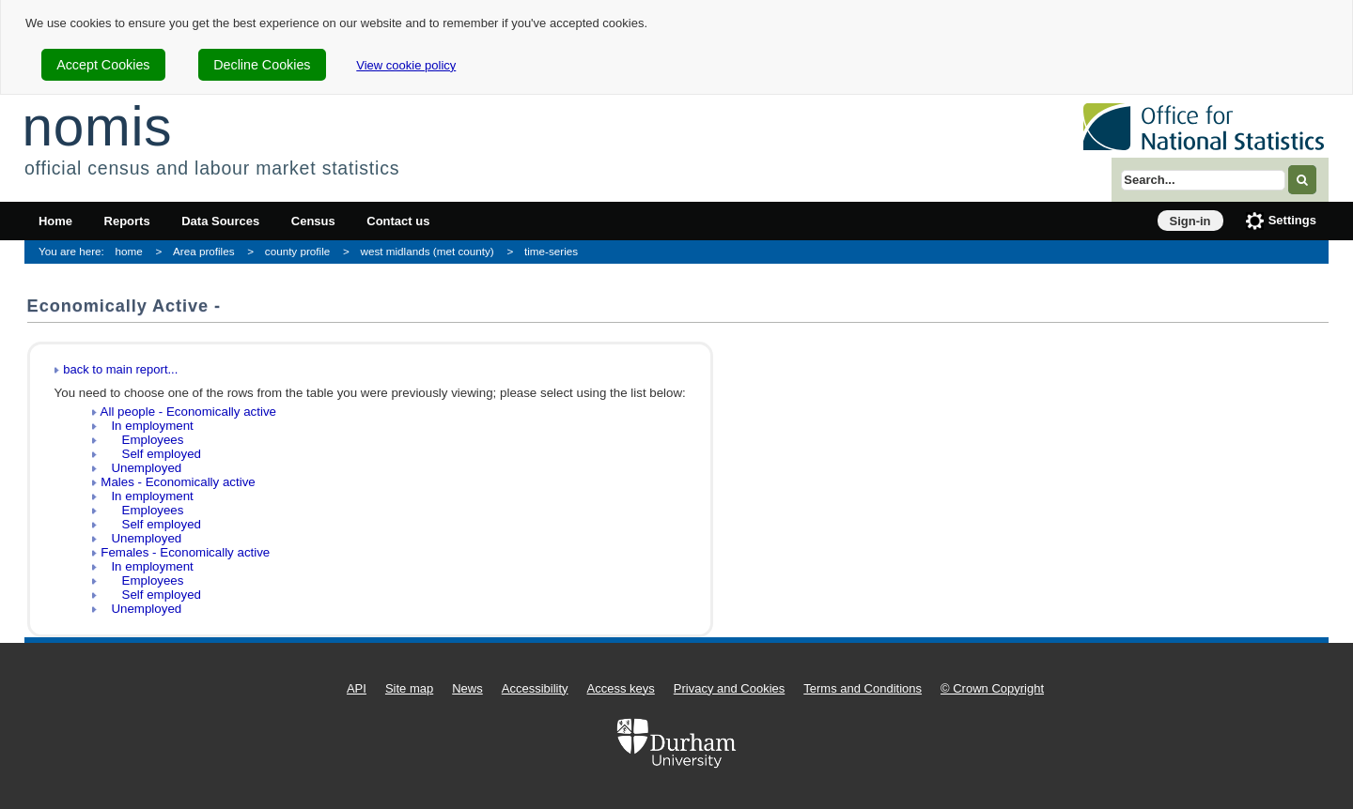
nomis (97, 126)
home (129, 251)
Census (313, 221)
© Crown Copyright (992, 688)
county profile (298, 251)
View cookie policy (406, 65)
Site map (409, 688)
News (467, 688)
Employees (142, 440)
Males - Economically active (178, 482)
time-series (551, 251)
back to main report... (120, 369)
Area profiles (204, 251)
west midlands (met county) (427, 251)
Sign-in (1190, 221)
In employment (147, 426)
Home (55, 221)
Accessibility (535, 688)
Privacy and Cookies (729, 688)
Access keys (621, 688)
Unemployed (141, 468)
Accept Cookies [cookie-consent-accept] (102, 64)
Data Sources (220, 221)
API (356, 688)
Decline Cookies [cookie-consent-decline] (261, 64)
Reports (127, 221)
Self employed (151, 454)
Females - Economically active (185, 552)
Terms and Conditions (862, 688)
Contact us (397, 221)
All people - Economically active (188, 411)
